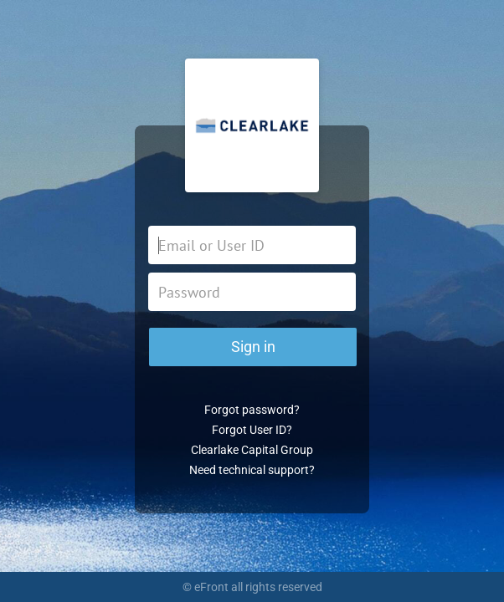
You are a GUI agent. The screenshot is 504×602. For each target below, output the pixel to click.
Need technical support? (252, 470)
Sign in (253, 346)
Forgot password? (252, 409)
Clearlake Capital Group (252, 450)
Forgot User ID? (252, 429)
